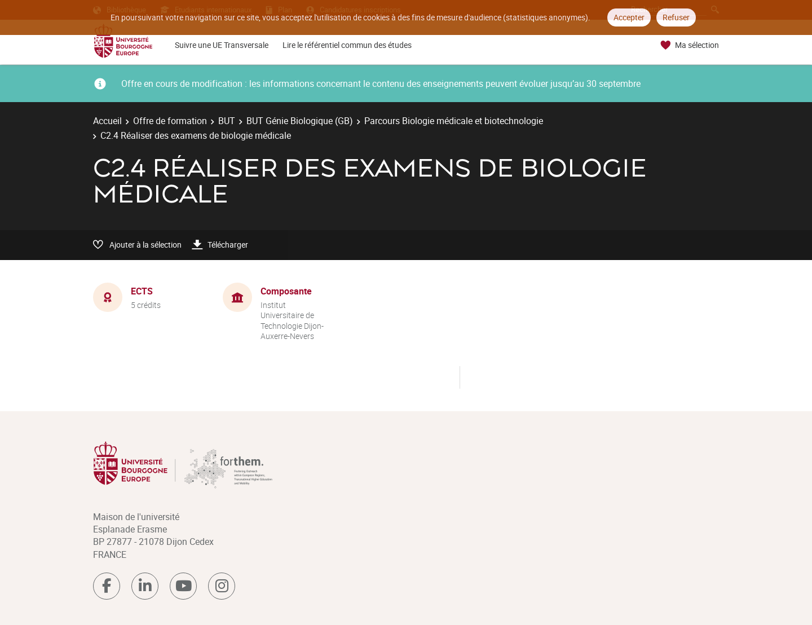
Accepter (629, 17)
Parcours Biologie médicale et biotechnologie (453, 121)
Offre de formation (170, 121)
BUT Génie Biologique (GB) (299, 121)
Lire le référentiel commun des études (347, 44)
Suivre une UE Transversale (221, 44)
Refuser (676, 17)
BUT (226, 121)
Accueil (107, 121)
